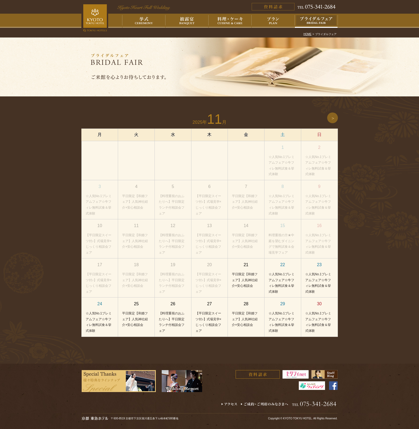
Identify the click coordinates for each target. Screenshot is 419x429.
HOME (307, 34)
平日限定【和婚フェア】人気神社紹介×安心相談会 (135, 201)
